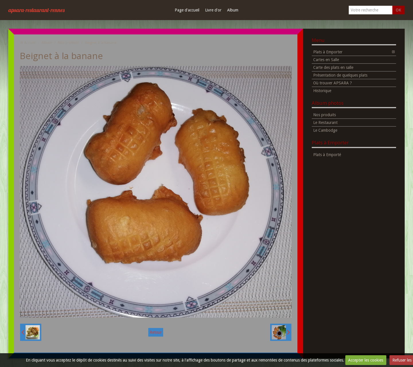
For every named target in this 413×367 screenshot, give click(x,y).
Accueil (30, 42)
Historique (322, 90)
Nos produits (68, 42)
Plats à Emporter (327, 52)
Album (232, 10)
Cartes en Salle (326, 59)
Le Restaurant (325, 122)
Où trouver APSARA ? (332, 83)
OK (398, 10)
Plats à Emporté (327, 154)
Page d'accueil (187, 10)
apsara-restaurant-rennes (36, 9)
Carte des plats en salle (333, 67)
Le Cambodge (325, 130)
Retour (156, 332)
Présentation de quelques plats (340, 75)
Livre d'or (213, 10)
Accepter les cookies (365, 360)
